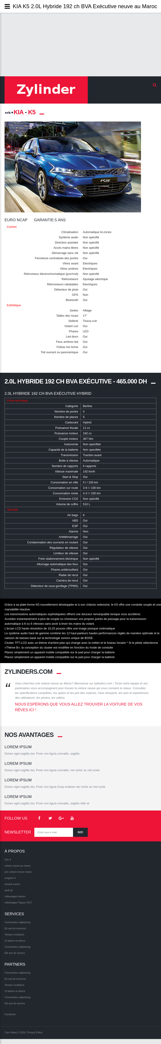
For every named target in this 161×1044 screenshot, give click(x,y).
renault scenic (12, 884)
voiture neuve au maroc (18, 866)
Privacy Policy (35, 1032)
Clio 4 (8, 859)
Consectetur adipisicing (17, 922)
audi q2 (9, 890)
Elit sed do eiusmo (15, 953)
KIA (14, 112)
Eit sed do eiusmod (15, 928)
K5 (32, 112)
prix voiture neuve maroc (18, 872)
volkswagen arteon (15, 896)
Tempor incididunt (14, 934)
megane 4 (10, 878)
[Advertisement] (80, 44)
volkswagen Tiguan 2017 (18, 902)
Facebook (10, 1014)
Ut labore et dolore (15, 941)
